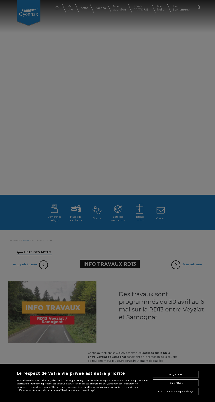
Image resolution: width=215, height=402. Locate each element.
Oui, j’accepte (175, 374)
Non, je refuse (176, 382)
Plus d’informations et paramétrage (175, 391)
